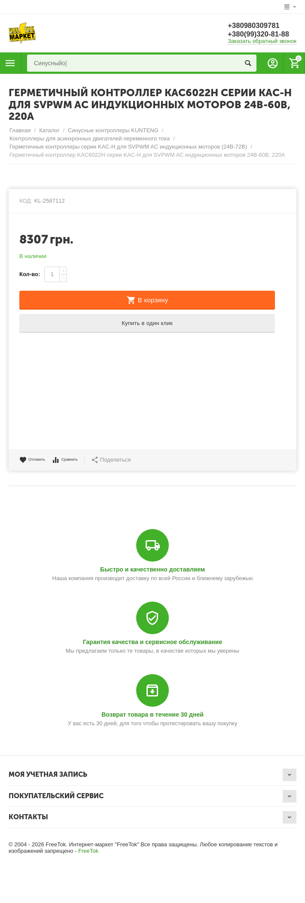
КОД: (25, 201)
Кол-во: (29, 274)
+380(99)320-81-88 (261, 34)
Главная (20, 130)
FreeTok (88, 851)
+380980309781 (256, 25)
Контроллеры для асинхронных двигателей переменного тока (89, 138)
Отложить (36, 460)
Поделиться (128, 460)
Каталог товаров (10, 63)
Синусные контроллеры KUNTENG (113, 130)
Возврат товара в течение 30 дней (152, 714)
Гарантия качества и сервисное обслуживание (152, 641)
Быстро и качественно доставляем (152, 569)
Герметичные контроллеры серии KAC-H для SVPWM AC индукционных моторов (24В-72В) (128, 146)
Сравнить (77, 460)
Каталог (49, 130)
